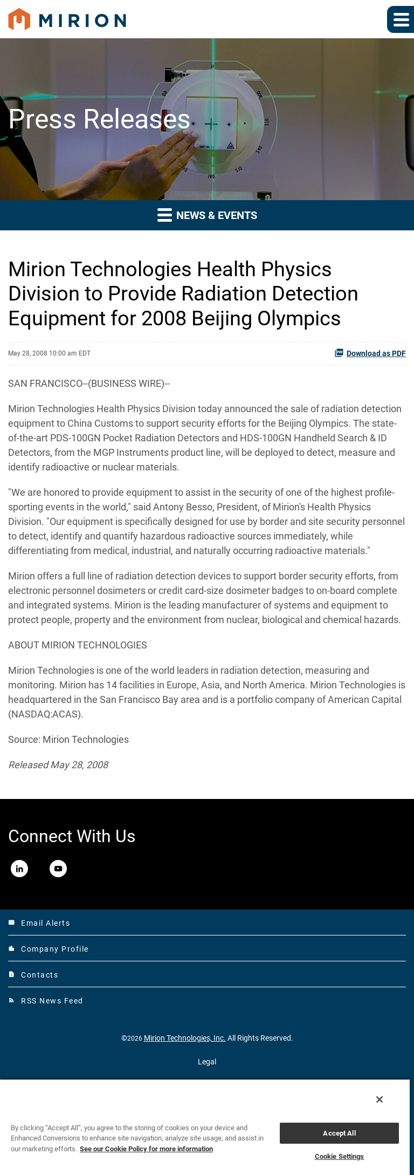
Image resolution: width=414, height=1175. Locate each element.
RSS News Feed (46, 1000)
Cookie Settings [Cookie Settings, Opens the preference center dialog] (339, 1156)
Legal (207, 1061)
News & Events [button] (207, 214)
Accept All (339, 1133)
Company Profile (48, 949)
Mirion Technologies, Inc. (185, 1038)
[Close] (379, 1099)
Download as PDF (370, 353)
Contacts (33, 975)
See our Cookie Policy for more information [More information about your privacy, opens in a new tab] (146, 1149)
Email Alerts (39, 923)
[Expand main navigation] (400, 19)
